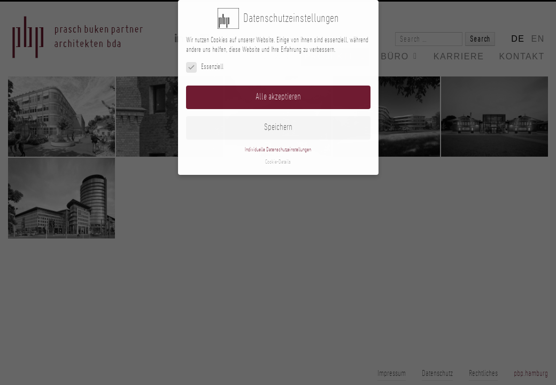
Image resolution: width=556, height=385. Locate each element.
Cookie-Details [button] (278, 162)
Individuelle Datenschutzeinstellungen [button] (278, 149)
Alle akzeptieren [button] (278, 97)
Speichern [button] (278, 127)
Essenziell (204, 67)
